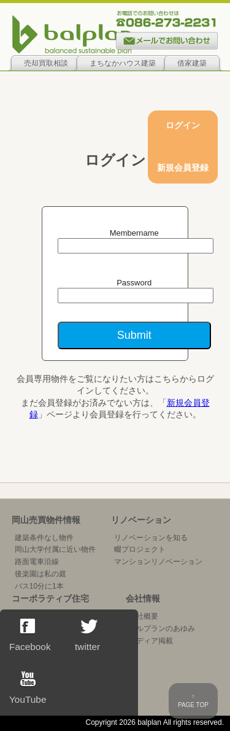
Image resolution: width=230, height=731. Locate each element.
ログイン (183, 125)
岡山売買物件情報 (46, 520)
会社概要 (143, 616)
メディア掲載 (151, 640)
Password (134, 282)
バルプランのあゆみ (162, 628)
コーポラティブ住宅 (50, 598)
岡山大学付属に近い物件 (55, 549)
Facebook (30, 635)
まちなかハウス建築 (123, 63)
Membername (134, 233)
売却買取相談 (46, 63)
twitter (87, 635)
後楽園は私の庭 (40, 574)
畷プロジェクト (140, 549)
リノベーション (141, 520)
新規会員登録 (183, 167)
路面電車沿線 (37, 561)
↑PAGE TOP (193, 700)
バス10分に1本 (39, 586)
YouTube (27, 688)
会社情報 (143, 598)
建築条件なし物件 (44, 537)
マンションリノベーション (158, 561)
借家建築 (192, 63)
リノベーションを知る (151, 537)
